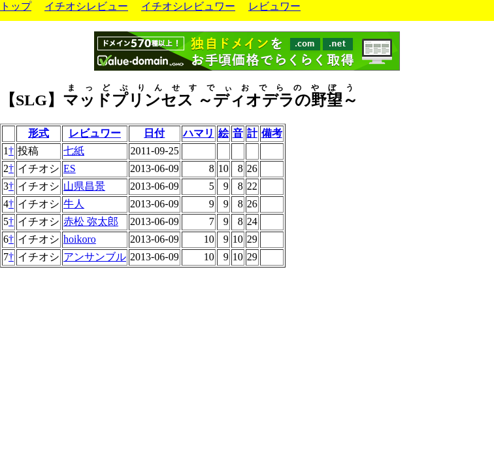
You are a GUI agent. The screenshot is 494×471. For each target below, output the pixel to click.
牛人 (73, 203)
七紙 (73, 150)
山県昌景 (84, 186)
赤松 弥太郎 (90, 221)
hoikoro (79, 239)
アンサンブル (94, 256)
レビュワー (274, 6)
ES (69, 168)
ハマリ (198, 133)
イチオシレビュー (86, 6)
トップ (15, 6)
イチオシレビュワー (188, 6)
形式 (38, 133)
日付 (154, 133)
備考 (271, 133)
